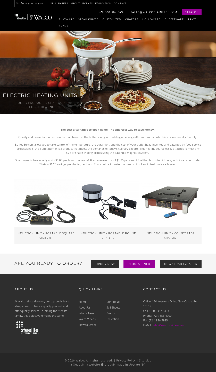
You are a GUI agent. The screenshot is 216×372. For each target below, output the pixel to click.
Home (20, 103)
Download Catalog (180, 264)
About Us (84, 307)
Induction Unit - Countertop (170, 233)
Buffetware (174, 19)
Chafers (131, 19)
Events (87, 3)
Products (36, 103)
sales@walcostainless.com (153, 12)
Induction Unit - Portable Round (108, 233)
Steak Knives (88, 19)
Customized (112, 19)
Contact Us (113, 302)
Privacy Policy (126, 360)
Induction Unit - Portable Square (45, 233)
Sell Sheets (59, 3)
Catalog (192, 12)
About (75, 3)
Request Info (139, 264)
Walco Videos (87, 319)
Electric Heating (40, 107)
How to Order (87, 325)
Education (103, 3)
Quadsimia (80, 364)
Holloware (151, 19)
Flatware (66, 19)
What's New (86, 313)
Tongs (64, 25)
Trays (192, 19)
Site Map (145, 360)
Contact (120, 3)
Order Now (105, 264)
